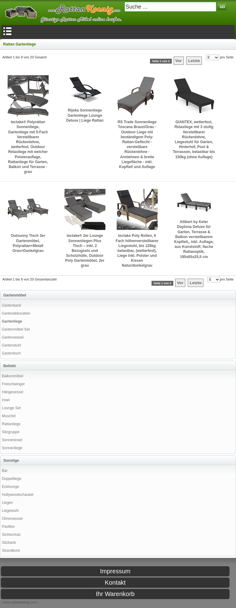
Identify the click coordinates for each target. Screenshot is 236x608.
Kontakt (115, 582)
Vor (178, 60)
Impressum (115, 571)
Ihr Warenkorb (115, 593)
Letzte (194, 60)
